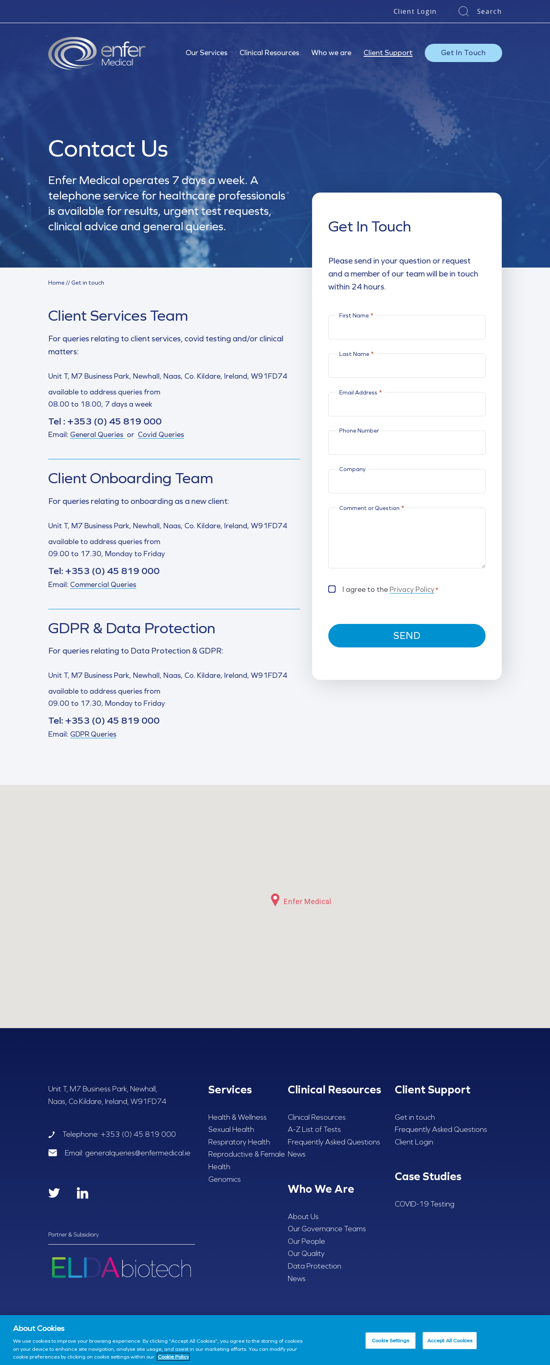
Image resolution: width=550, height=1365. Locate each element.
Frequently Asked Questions (334, 1142)
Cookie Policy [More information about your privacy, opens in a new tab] (173, 1357)
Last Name (356, 353)
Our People (306, 1242)
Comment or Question (371, 507)
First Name (356, 315)
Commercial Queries (104, 585)
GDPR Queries (93, 735)
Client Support (388, 52)
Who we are (331, 52)
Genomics (224, 1180)
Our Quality (306, 1254)
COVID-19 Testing (424, 1204)
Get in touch (415, 1118)
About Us (303, 1217)
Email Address (360, 392)
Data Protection (314, 1266)
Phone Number (359, 430)
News (297, 1155)
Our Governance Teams (327, 1230)
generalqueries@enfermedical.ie (138, 1153)
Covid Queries (161, 435)
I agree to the (390, 589)
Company (352, 469)
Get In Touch (463, 52)
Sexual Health (231, 1130)
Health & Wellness (237, 1118)
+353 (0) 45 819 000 (107, 421)
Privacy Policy (412, 589)
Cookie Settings (390, 1340)
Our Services (206, 52)
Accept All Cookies (449, 1340)
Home (56, 282)
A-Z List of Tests (314, 1130)
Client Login (415, 11)
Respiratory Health (239, 1142)
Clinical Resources (269, 52)
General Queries (97, 435)
